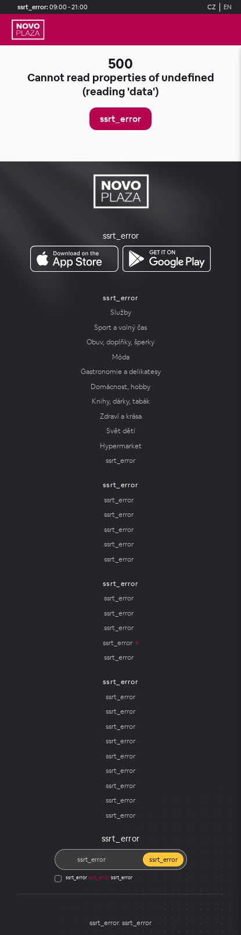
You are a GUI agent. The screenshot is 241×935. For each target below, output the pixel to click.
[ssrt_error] (28, 29)
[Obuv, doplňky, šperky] (120, 342)
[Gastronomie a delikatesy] (120, 371)
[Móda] (120, 357)
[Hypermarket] (120, 446)
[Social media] (108, 904)
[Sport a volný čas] (120, 327)
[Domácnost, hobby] (120, 387)
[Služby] (120, 312)
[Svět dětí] (120, 431)
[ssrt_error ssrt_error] (74, 259)
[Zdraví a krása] (120, 416)
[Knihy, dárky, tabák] (120, 401)
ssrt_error (120, 118)
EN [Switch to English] (228, 7)
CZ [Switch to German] (211, 7)
